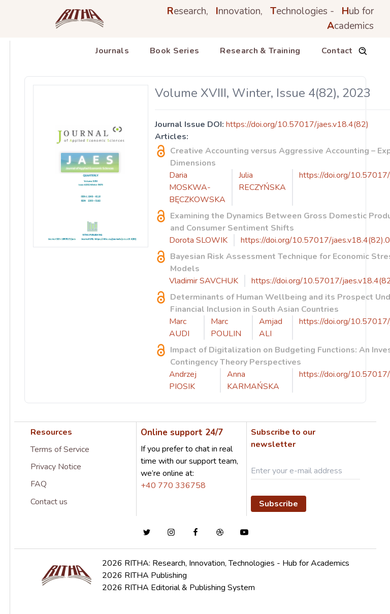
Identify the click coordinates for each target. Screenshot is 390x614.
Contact (337, 50)
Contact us (49, 501)
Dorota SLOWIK (198, 240)
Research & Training (260, 50)
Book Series (175, 50)
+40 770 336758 (173, 485)
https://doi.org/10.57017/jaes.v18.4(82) (297, 124)
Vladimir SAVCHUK (203, 280)
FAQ (38, 484)
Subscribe (278, 503)
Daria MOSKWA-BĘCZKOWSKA (197, 187)
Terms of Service (59, 449)
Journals (112, 50)
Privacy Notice (55, 466)
